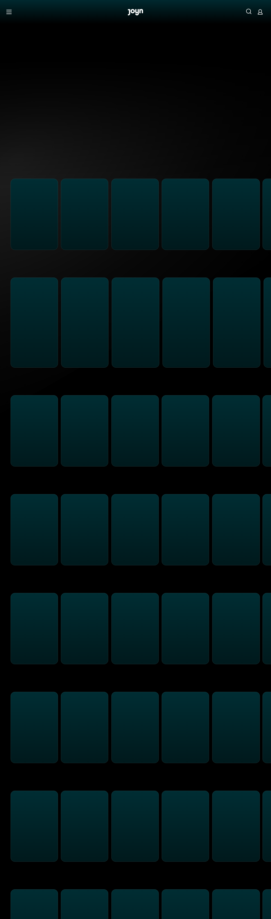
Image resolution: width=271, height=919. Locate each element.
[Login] (260, 11)
